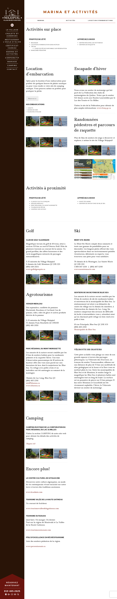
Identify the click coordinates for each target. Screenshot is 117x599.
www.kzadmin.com (34, 492)
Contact (12, 69)
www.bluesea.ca (33, 385)
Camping (12, 65)
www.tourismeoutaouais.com (38, 530)
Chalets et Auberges (12, 35)
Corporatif (12, 58)
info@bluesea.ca (33, 383)
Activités (70, 20)
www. (104, 108)
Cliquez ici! (30, 443)
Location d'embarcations (100, 20)
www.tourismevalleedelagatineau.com (42, 508)
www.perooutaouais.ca (35, 546)
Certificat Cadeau (12, 47)
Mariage (12, 62)
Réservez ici (32, 98)
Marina (41, 20)
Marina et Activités (12, 53)
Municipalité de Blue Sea (85, 329)
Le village (12, 30)
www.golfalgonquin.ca (35, 269)
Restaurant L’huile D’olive (12, 41)
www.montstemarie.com (84, 269)
